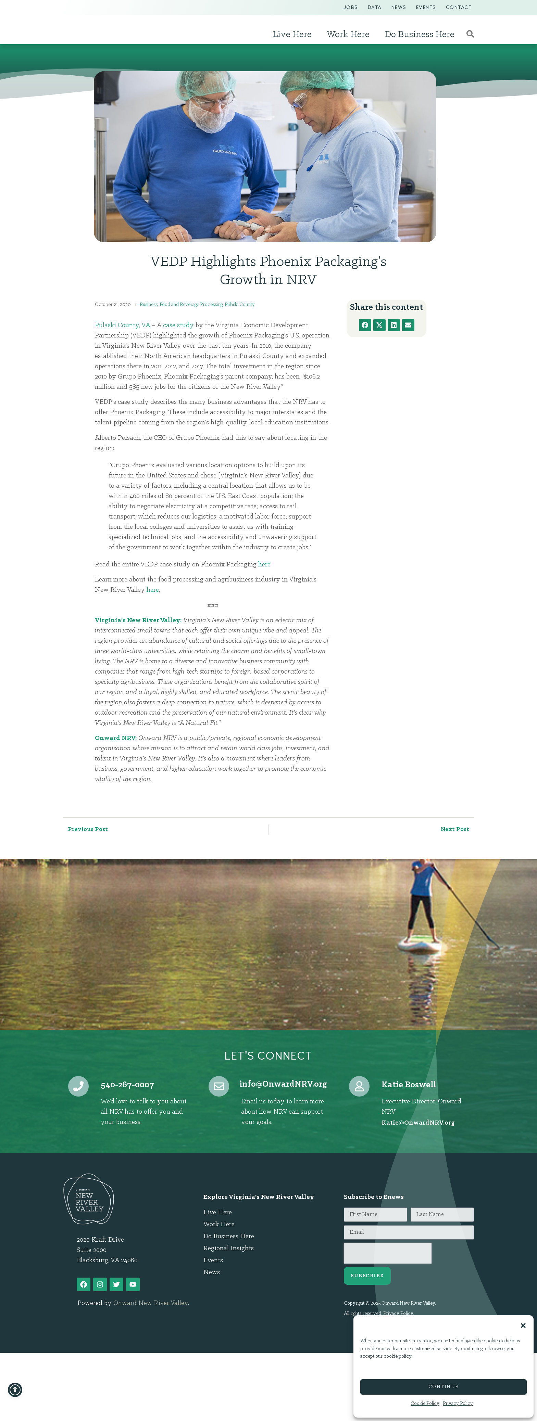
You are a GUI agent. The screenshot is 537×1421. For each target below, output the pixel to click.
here (264, 564)
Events (426, 7)
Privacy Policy (458, 1403)
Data (375, 7)
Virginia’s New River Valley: (138, 620)
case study (178, 325)
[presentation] (388, 1253)
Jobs (351, 7)
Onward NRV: (116, 738)
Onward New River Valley (150, 1303)
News (399, 7)
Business (149, 304)
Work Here (350, 34)
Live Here (294, 34)
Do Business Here (421, 34)
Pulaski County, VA (122, 325)
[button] (523, 1322)
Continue (443, 1387)
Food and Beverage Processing (191, 304)
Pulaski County (240, 304)
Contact (459, 7)
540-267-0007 (127, 1085)
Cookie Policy (425, 1403)
